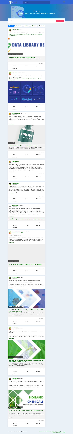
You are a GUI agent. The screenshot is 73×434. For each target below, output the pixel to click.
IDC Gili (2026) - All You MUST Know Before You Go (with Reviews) (25, 263)
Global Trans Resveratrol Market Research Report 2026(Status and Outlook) (26, 410)
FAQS (48, 430)
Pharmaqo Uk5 (15, 161)
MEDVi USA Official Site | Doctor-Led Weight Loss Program (23, 145)
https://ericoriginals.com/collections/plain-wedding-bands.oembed (26, 218)
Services (45, 430)
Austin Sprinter (15, 183)
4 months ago (14, 30)
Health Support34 (16, 113)
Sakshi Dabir (15, 276)
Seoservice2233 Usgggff (17, 231)
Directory (63, 431)
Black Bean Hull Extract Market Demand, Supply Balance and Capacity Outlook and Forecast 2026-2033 (26, 360)
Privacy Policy (58, 430)
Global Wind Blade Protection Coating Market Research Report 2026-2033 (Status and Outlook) (26, 309)
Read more (11, 123)
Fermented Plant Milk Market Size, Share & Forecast (22, 57)
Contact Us (58, 431)
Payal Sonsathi (15, 29)
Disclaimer (52, 430)
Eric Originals (15, 205)
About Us (41, 430)
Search (60, 20)
